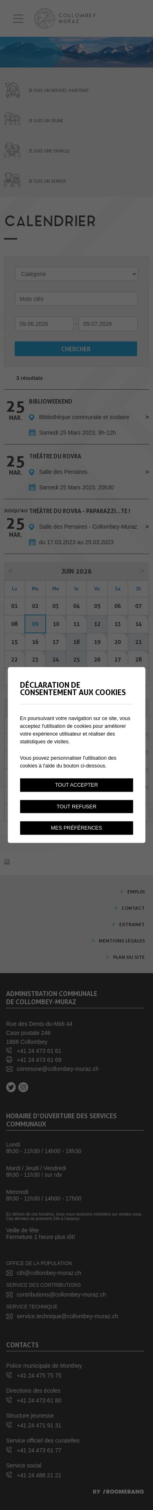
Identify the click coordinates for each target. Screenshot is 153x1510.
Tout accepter (76, 785)
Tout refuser (77, 806)
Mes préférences (76, 828)
